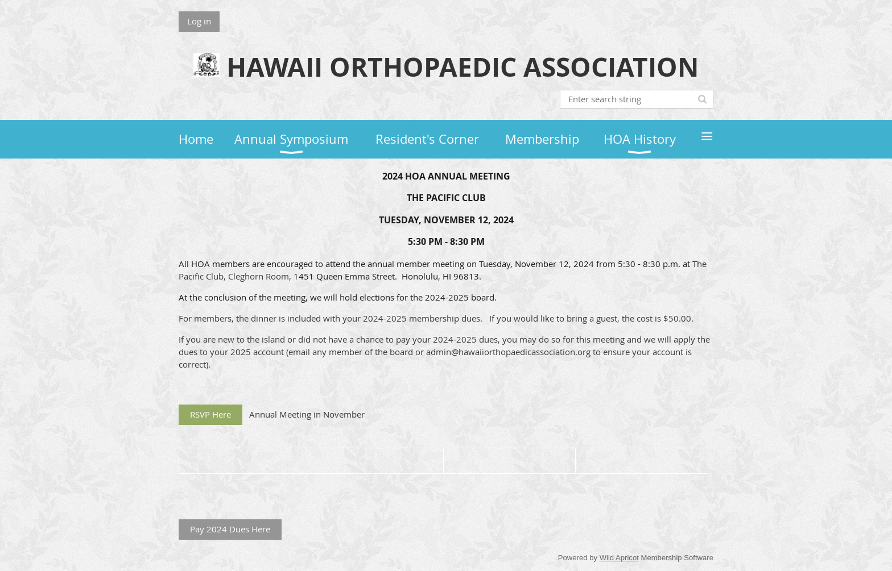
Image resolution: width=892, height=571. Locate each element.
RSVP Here (210, 414)
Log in (199, 21)
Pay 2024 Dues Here (230, 529)
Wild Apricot (619, 557)
